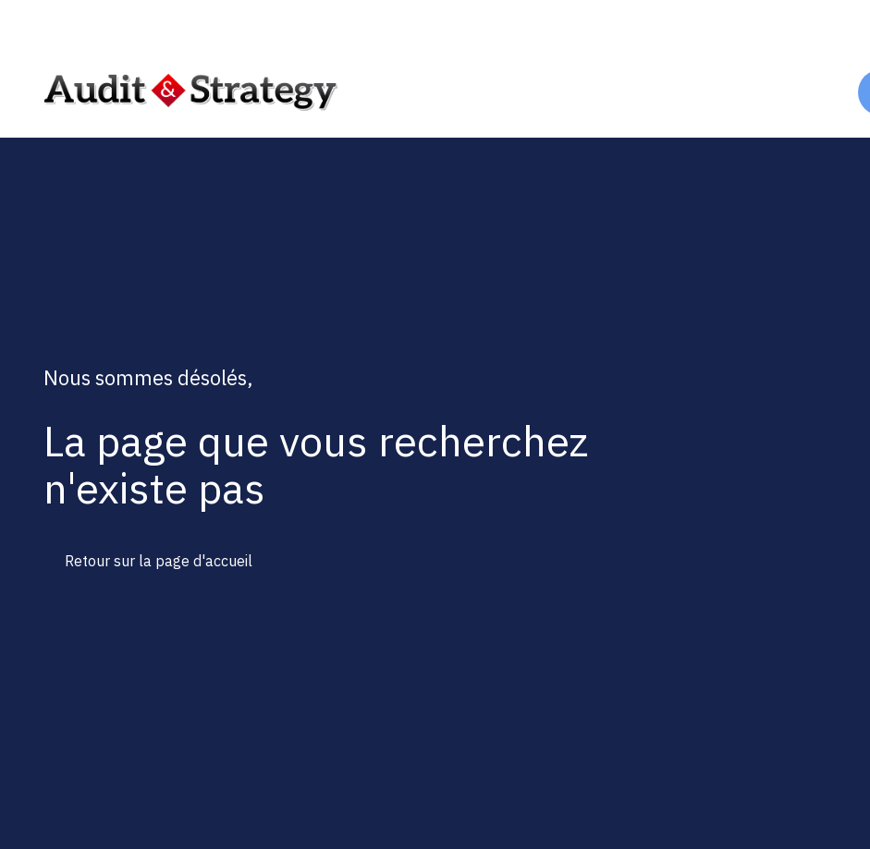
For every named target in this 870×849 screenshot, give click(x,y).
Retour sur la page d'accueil (158, 561)
